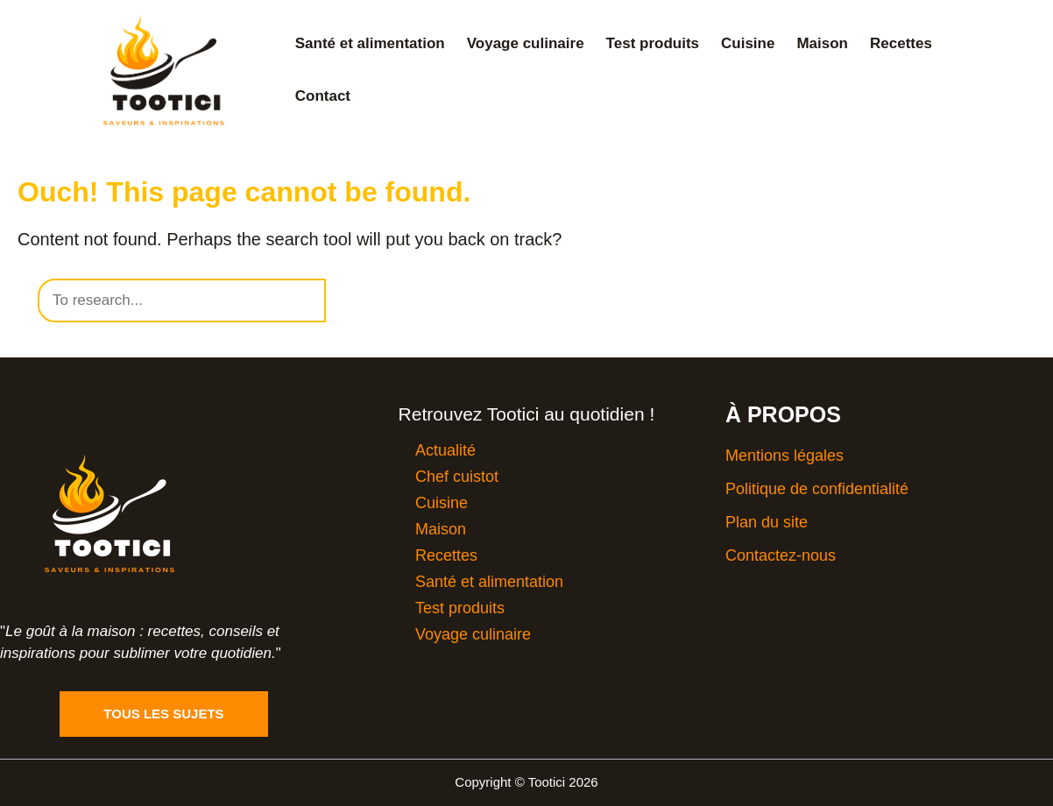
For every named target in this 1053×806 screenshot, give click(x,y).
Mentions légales (784, 455)
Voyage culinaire (525, 43)
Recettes (901, 43)
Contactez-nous (780, 555)
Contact (322, 96)
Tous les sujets (163, 713)
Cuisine (747, 43)
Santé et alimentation (370, 43)
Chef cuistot (456, 476)
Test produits (652, 43)
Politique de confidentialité (816, 489)
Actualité (445, 450)
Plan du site (766, 522)
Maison (822, 43)
